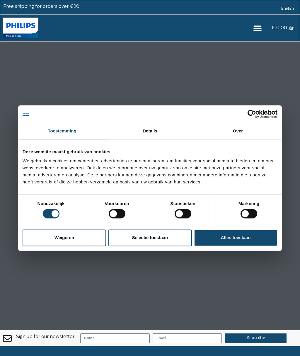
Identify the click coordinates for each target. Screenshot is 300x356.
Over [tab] (238, 130)
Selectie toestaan (150, 237)
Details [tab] (150, 130)
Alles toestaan (236, 237)
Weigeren (64, 237)
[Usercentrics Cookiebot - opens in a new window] (251, 114)
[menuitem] (287, 9)
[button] (257, 28)
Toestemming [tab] (62, 130)
